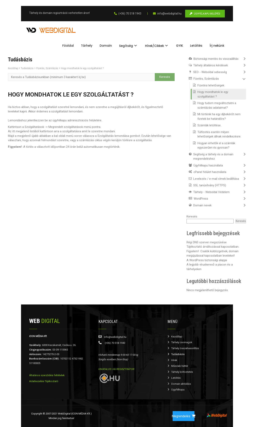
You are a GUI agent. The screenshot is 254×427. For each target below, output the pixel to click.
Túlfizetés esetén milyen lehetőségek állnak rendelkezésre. (219, 134)
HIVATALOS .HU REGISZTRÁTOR (116, 369)
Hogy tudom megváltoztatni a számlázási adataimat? (216, 105)
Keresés (192, 216)
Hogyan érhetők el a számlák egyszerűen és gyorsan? (216, 145)
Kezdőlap (13, 68)
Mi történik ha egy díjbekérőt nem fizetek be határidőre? (219, 116)
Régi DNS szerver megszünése (207, 242)
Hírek (174, 360)
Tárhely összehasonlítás (185, 348)
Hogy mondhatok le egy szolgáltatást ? (82, 68)
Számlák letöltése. (209, 125)
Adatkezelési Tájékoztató (43, 381)
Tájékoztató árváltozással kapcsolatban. (213, 246)
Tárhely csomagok (181, 342)
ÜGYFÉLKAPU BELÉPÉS (205, 13)
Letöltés (176, 377)
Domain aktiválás (181, 383)
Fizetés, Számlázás (47, 68)
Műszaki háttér (179, 365)
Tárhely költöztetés (182, 371)
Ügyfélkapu (178, 389)
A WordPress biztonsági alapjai (207, 260)
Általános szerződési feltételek (47, 375)
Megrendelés (183, 416)
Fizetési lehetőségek (210, 85)
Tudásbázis (27, 68)
